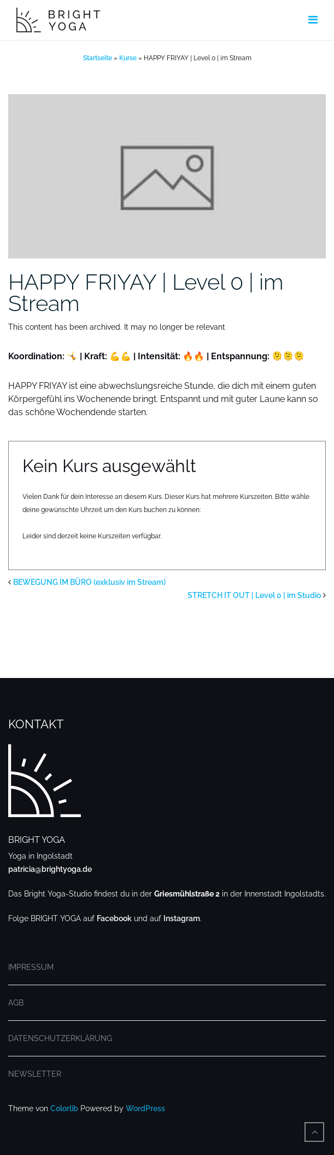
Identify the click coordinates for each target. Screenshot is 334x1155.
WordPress (145, 1108)
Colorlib (64, 1108)
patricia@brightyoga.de (50, 869)
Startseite (97, 58)
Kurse (128, 58)
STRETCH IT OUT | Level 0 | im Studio (254, 595)
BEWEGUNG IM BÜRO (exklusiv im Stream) (89, 582)
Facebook (114, 918)
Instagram (181, 918)
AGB (16, 1002)
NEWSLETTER (34, 1074)
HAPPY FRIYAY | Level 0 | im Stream (146, 292)
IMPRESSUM (31, 967)
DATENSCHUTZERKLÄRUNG (60, 1038)
